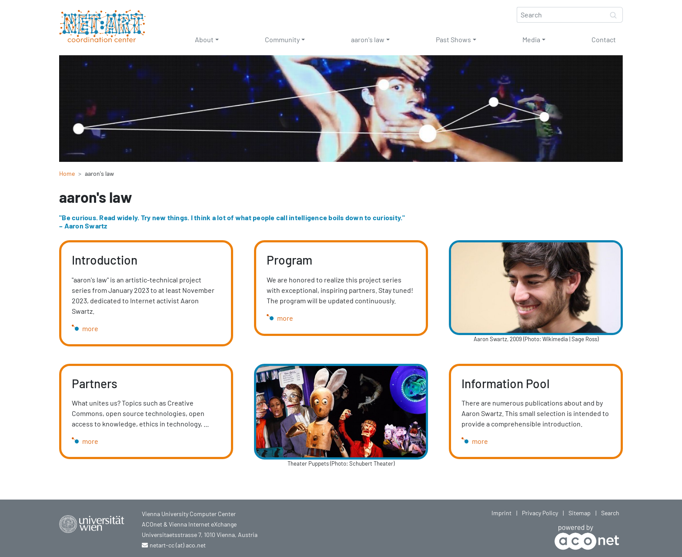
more (90, 328)
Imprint (501, 513)
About (204, 39)
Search (610, 513)
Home (67, 173)
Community (282, 39)
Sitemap (579, 513)
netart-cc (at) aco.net (178, 545)
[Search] (561, 15)
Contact (604, 39)
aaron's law (367, 39)
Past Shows (453, 39)
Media (531, 39)
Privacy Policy (540, 513)
